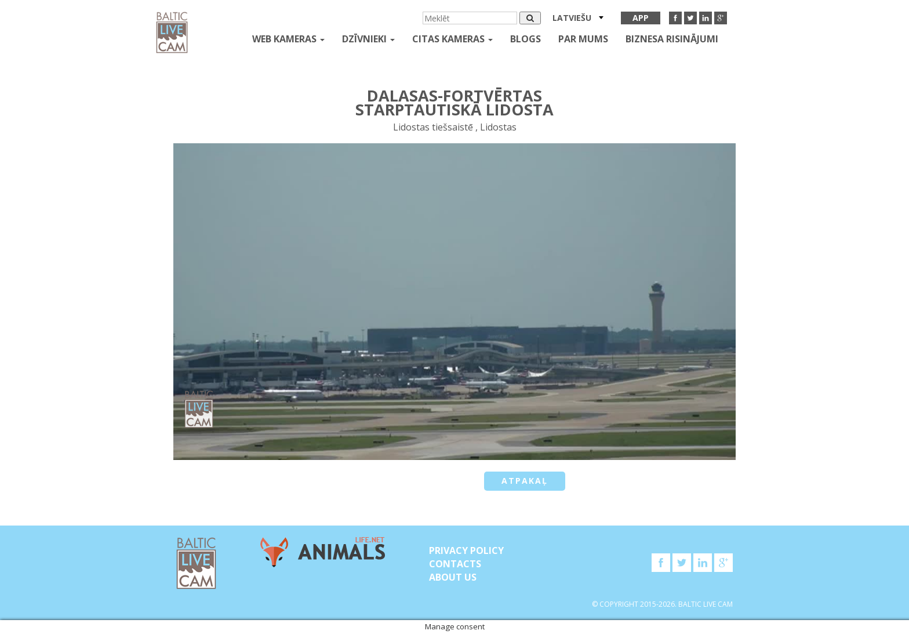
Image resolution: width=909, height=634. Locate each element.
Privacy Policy (466, 550)
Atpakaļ (524, 480)
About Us (453, 577)
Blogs (525, 38)
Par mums (583, 38)
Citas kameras (452, 38)
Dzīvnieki (368, 38)
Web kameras (288, 38)
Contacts (455, 563)
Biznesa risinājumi (672, 38)
